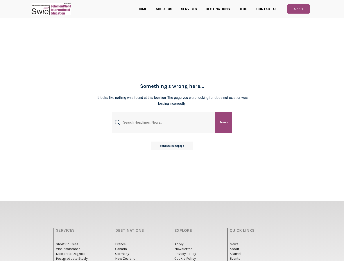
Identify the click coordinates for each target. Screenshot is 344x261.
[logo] (51, 9)
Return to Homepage (172, 145)
